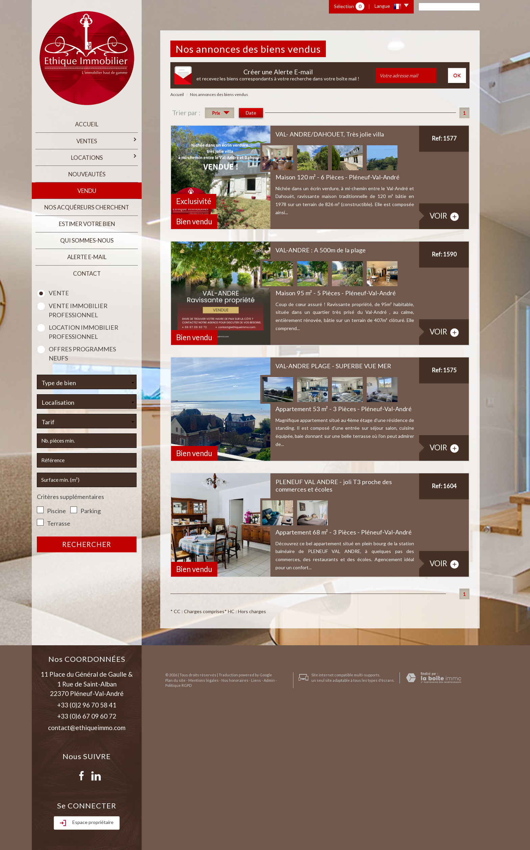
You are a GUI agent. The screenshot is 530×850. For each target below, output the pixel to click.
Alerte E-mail (86, 248)
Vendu (86, 186)
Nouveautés (86, 170)
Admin (264, 822)
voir (444, 216)
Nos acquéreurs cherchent (86, 201)
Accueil (86, 123)
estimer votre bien (87, 217)
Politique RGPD (173, 827)
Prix (221, 113)
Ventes (106, 139)
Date (251, 113)
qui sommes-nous (87, 232)
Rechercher (86, 534)
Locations (104, 154)
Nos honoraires (229, 822)
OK (457, 75)
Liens (251, 822)
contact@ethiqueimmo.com (86, 727)
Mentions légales (198, 822)
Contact (87, 264)
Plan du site (170, 822)
